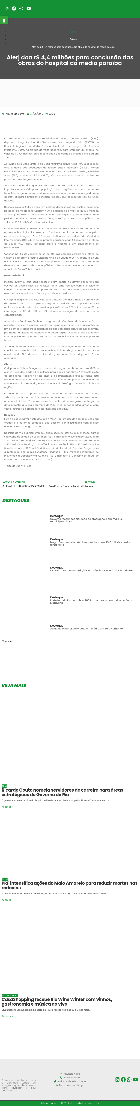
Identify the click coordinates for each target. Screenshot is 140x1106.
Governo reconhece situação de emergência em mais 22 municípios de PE (86, 520)
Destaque (56, 516)
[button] (4, 20)
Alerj (4, 786)
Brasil (5, 879)
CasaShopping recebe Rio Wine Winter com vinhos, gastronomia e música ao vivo (57, 1001)
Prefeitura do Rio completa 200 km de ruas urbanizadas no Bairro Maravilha (91, 602)
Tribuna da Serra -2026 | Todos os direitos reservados (70, 1103)
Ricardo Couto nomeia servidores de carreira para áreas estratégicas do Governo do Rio (62, 792)
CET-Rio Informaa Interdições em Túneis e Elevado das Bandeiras (91, 570)
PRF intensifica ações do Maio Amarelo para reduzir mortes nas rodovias (69, 885)
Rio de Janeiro (10, 995)
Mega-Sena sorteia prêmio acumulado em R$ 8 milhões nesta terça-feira (90, 543)
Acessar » (7, 806)
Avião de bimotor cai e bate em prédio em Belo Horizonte (86, 628)
